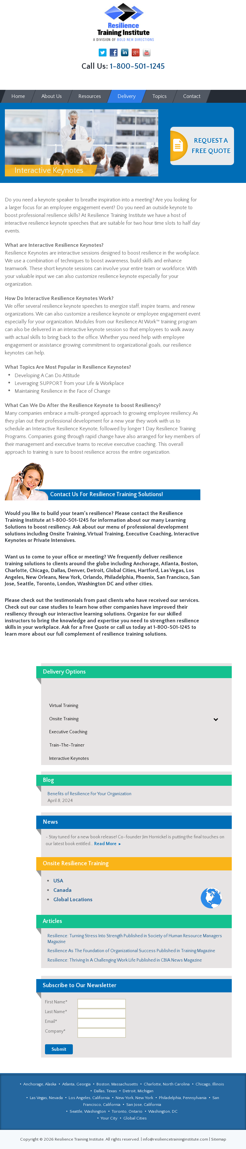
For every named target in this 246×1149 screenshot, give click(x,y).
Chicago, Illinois (210, 1084)
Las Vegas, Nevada (46, 1097)
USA (58, 881)
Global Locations (72, 900)
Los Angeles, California (89, 1097)
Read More (105, 843)
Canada (62, 890)
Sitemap (218, 1139)
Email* (51, 1021)
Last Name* (56, 1011)
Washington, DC (163, 1111)
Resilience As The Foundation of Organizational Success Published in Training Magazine (131, 950)
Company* (55, 1031)
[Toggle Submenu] (216, 719)
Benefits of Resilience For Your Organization (89, 793)
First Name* (56, 1002)
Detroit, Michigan (138, 1091)
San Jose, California (143, 1104)
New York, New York (134, 1097)
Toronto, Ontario (127, 1111)
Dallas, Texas (105, 1091)
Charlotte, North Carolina (167, 1084)
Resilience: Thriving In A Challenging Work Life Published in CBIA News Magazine (125, 960)
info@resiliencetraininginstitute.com (175, 1139)
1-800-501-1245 (137, 66)
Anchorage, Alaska (39, 1084)
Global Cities (135, 1118)
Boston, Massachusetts (117, 1084)
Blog (48, 780)
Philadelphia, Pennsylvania (183, 1097)
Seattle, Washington (88, 1111)
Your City (109, 1118)
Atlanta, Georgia (76, 1084)
